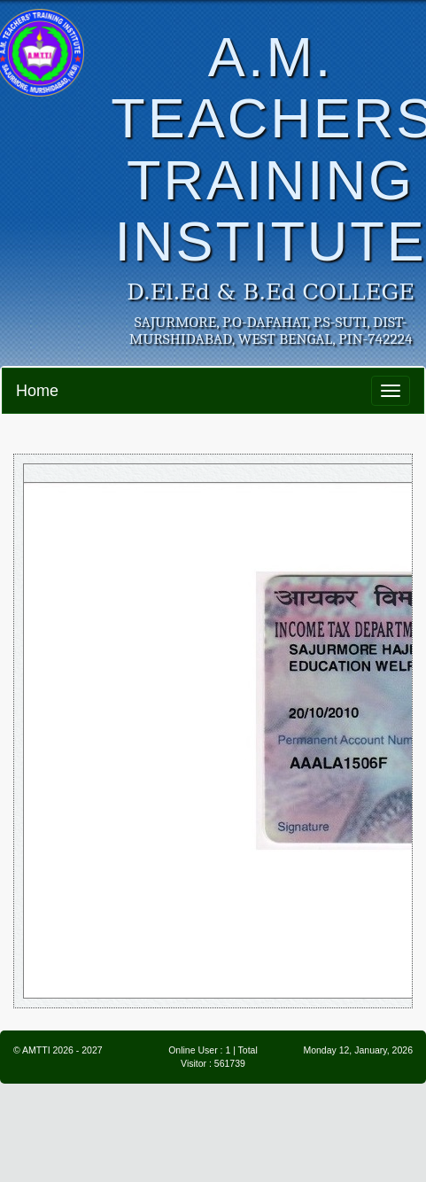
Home (37, 391)
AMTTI (36, 1050)
